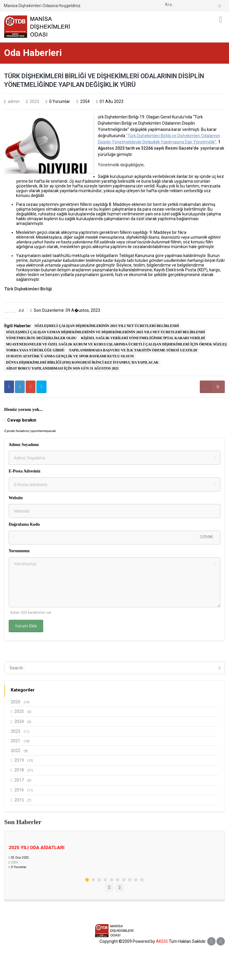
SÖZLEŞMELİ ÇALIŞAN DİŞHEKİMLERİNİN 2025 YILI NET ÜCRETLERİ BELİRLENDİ (107, 326)
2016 (22, 790)
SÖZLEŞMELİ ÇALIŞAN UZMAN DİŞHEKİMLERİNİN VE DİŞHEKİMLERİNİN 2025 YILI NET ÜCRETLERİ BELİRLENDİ (105, 332)
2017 (21, 780)
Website (16, 498)
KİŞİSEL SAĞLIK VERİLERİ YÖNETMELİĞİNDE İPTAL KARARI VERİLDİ (143, 338)
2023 (34, 101)
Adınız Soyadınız (24, 444)
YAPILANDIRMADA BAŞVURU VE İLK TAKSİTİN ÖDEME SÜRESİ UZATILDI (133, 350)
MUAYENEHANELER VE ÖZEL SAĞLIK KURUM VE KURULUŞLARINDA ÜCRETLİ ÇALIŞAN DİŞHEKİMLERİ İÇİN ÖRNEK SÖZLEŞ (116, 344)
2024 (21, 721)
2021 (20, 740)
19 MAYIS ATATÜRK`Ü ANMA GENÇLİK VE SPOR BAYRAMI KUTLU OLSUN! (70, 356)
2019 (22, 760)
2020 (20, 701)
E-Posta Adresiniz (25, 471)
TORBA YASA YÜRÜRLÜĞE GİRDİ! (35, 350)
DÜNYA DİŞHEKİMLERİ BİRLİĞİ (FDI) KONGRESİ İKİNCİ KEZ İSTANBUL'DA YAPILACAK (82, 362)
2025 (21, 711)
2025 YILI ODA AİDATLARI (36, 847)
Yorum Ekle (26, 626)
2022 (19, 750)
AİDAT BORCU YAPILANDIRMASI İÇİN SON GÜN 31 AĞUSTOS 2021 (62, 368)
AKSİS (162, 941)
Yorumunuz (19, 551)
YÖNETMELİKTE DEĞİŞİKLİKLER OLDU (41, 338)
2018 (22, 770)
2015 (21, 800)
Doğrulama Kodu (24, 524)
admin (14, 101)
